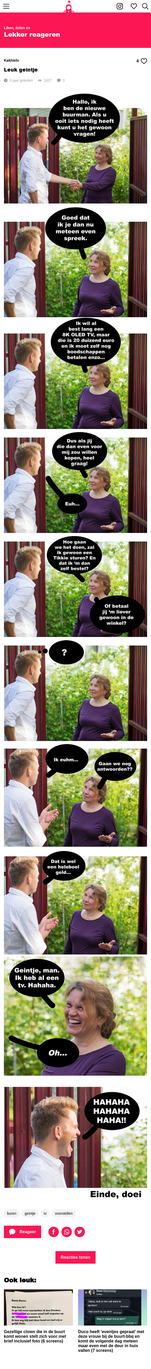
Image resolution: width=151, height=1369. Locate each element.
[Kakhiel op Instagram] (119, 6)
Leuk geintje (21, 69)
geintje (30, 1213)
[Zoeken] (145, 6)
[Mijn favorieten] (134, 6)
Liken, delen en (17, 28)
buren (11, 1213)
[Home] (69, 6)
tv (45, 1213)
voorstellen (64, 1213)
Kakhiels (11, 60)
